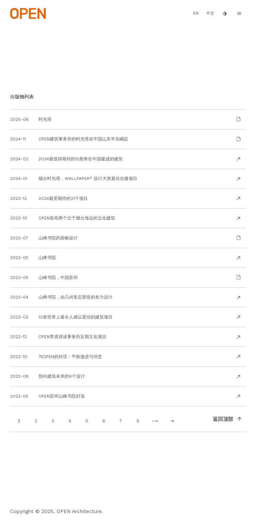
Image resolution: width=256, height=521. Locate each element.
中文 (210, 13)
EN (196, 13)
